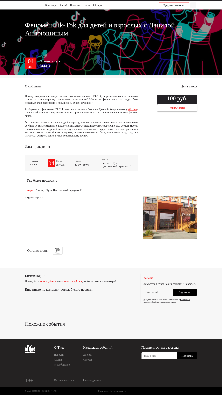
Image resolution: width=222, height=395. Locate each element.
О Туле (59, 347)
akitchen (132, 109)
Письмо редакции (64, 380)
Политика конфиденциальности (112, 391)
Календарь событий (56, 5)
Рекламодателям (92, 380)
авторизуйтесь (48, 281)
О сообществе (62, 364)
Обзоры (97, 5)
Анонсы (87, 354)
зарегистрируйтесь (71, 281)
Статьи (86, 5)
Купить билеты (177, 108)
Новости (75, 5)
